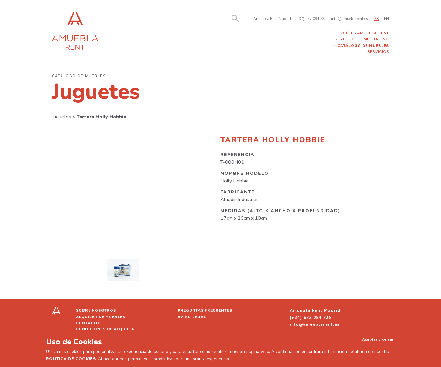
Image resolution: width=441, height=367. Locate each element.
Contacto (87, 322)
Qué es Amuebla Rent (365, 33)
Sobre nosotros (96, 310)
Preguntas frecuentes (205, 310)
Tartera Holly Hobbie (101, 117)
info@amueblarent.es (349, 18)
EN (386, 18)
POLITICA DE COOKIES (71, 359)
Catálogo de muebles (363, 45)
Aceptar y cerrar (378, 339)
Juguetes (61, 117)
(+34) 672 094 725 (311, 18)
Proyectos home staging (360, 39)
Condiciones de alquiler (105, 329)
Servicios (378, 51)
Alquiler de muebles (100, 316)
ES (376, 18)
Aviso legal (192, 316)
